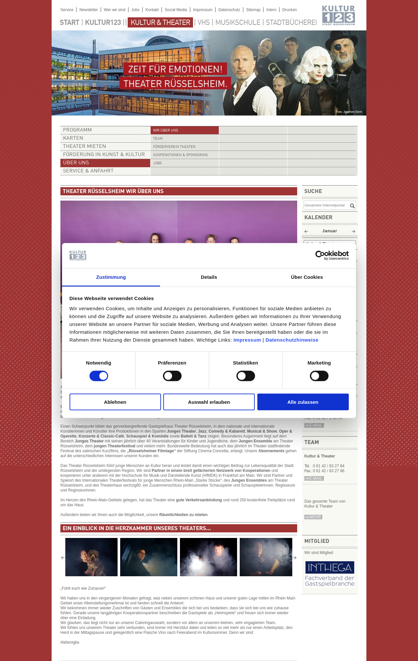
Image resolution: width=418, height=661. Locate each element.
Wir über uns (165, 131)
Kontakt (152, 10)
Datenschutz (229, 10)
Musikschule (237, 23)
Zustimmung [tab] (111, 277)
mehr (315, 517)
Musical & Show (262, 431)
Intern (271, 10)
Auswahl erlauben (209, 402)
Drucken (289, 10)
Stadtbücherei (291, 23)
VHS (204, 23)
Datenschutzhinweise (291, 340)
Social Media (176, 10)
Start (69, 23)
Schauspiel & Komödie (147, 436)
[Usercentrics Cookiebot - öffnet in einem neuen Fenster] (320, 255)
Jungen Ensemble (255, 441)
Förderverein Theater (174, 147)
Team (158, 139)
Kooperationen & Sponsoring (180, 155)
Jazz (202, 431)
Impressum (247, 340)
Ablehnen (115, 402)
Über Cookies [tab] (307, 277)
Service (66, 10)
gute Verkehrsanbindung (199, 500)
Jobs (135, 10)
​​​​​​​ (329, 586)
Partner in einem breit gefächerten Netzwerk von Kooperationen (211, 470)
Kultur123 (103, 23)
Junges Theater (181, 431)
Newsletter (88, 10)
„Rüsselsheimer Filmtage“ (151, 451)
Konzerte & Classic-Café (101, 436)
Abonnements (271, 451)
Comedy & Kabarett (227, 431)
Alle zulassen (302, 402)
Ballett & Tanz (193, 436)
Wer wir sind (114, 10)
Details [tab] (209, 277)
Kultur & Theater (160, 23)
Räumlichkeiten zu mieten (183, 514)
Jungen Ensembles (249, 480)
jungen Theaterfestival (114, 446)
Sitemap (253, 10)
